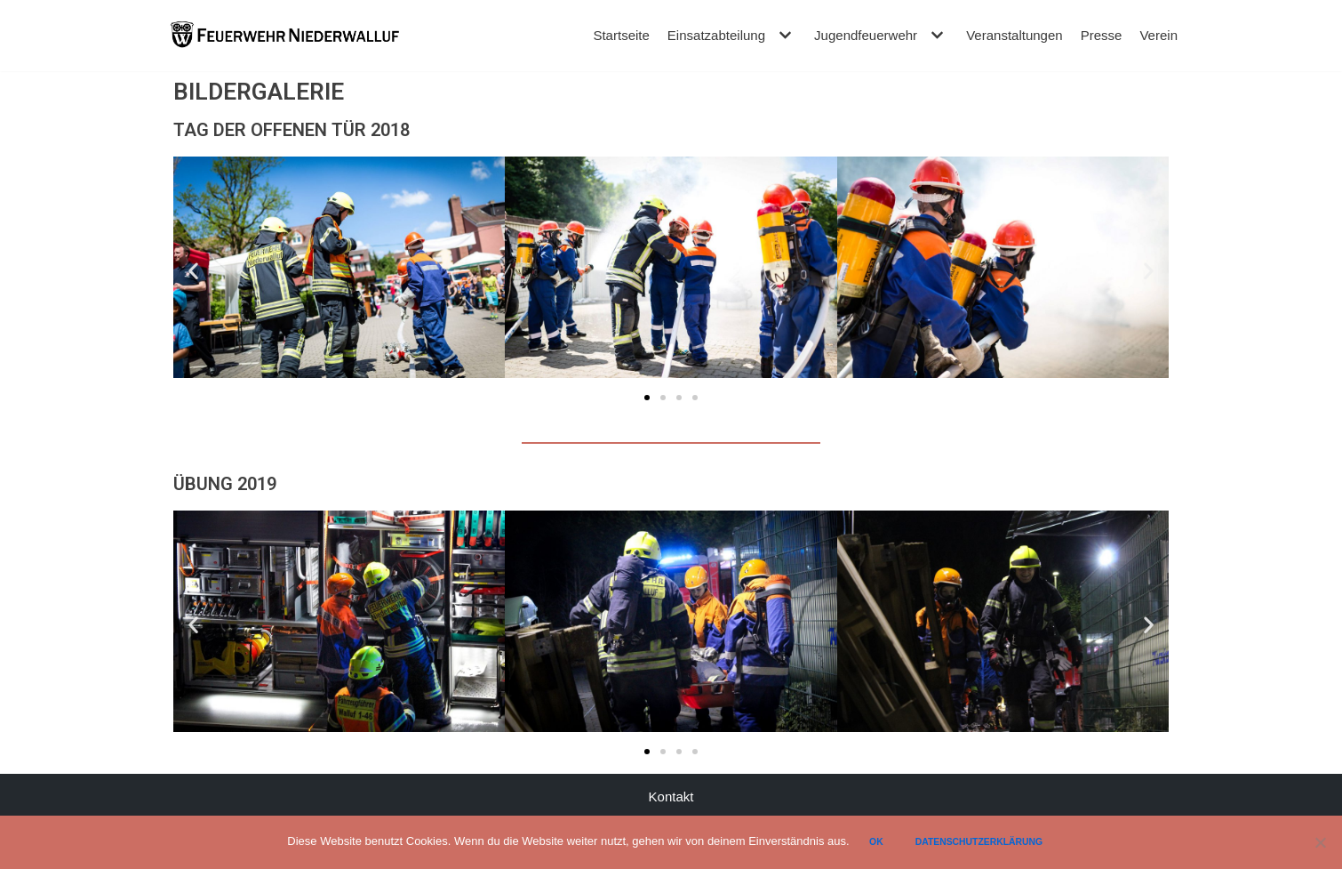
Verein (1158, 35)
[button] (647, 397)
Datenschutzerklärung (979, 842)
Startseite (622, 35)
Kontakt (671, 796)
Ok (877, 842)
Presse (1101, 35)
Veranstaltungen (1014, 35)
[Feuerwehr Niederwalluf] (284, 35)
